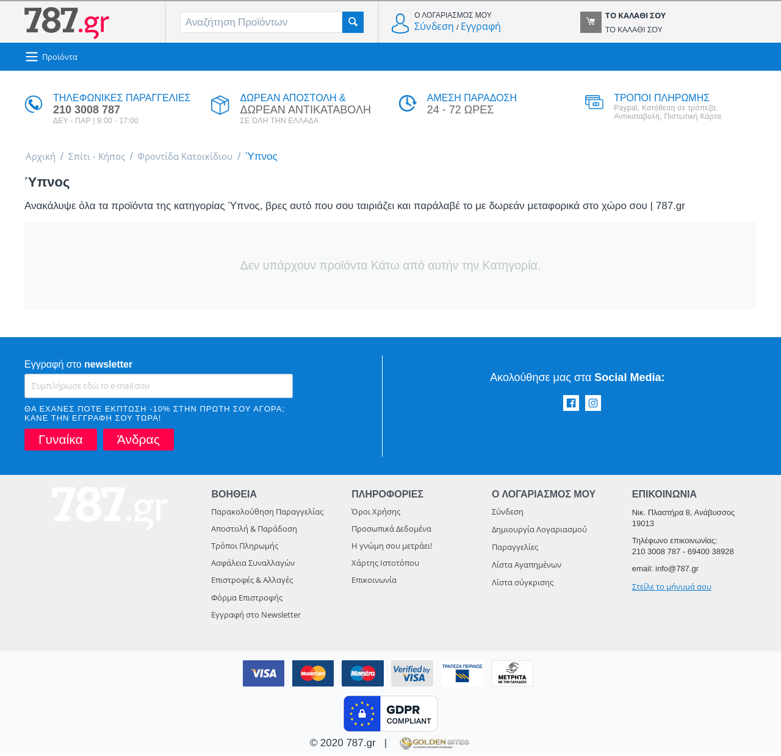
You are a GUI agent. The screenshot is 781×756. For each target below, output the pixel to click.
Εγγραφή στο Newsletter (256, 615)
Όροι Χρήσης (375, 512)
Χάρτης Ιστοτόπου (385, 563)
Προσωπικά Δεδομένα (391, 529)
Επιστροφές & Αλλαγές (252, 581)
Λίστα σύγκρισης (522, 583)
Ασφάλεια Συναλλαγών (253, 563)
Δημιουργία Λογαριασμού (539, 530)
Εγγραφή (481, 26)
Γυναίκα (60, 440)
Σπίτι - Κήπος (103, 157)
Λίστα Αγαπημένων (526, 565)
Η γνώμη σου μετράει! (391, 546)
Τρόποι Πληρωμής (244, 546)
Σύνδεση (434, 26)
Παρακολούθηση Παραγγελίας (267, 512)
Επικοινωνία (374, 581)
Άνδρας (138, 440)
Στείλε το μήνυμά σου (671, 587)
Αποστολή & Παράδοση (254, 529)
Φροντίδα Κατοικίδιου (200, 157)
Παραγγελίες (515, 548)
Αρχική (42, 157)
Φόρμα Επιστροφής (247, 598)
